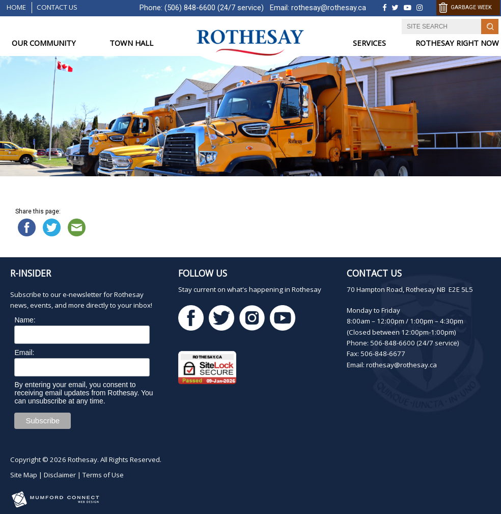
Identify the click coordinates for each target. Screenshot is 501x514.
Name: (24, 320)
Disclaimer (60, 474)
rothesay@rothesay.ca (328, 7)
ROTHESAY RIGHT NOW (457, 43)
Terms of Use (103, 474)
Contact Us (57, 7)
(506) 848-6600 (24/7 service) (214, 7)
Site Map (23, 474)
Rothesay (82, 459)
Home (16, 7)
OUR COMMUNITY (44, 43)
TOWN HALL (131, 43)
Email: (24, 352)
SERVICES (369, 43)
